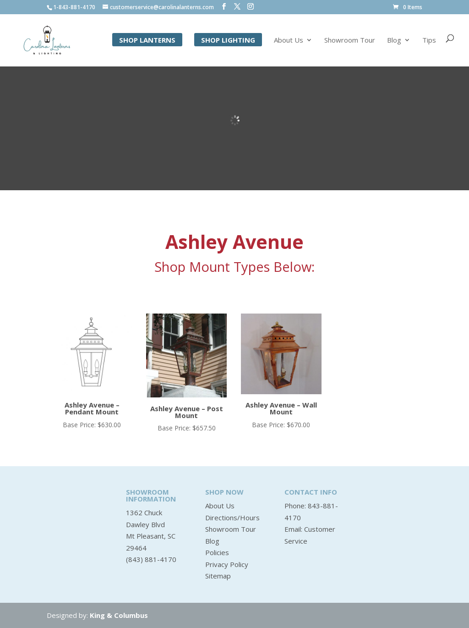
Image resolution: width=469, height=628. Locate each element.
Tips (429, 40)
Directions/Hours (232, 517)
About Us (288, 40)
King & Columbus (119, 615)
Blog (394, 40)
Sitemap (218, 575)
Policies (217, 552)
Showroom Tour (349, 40)
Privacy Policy (226, 564)
